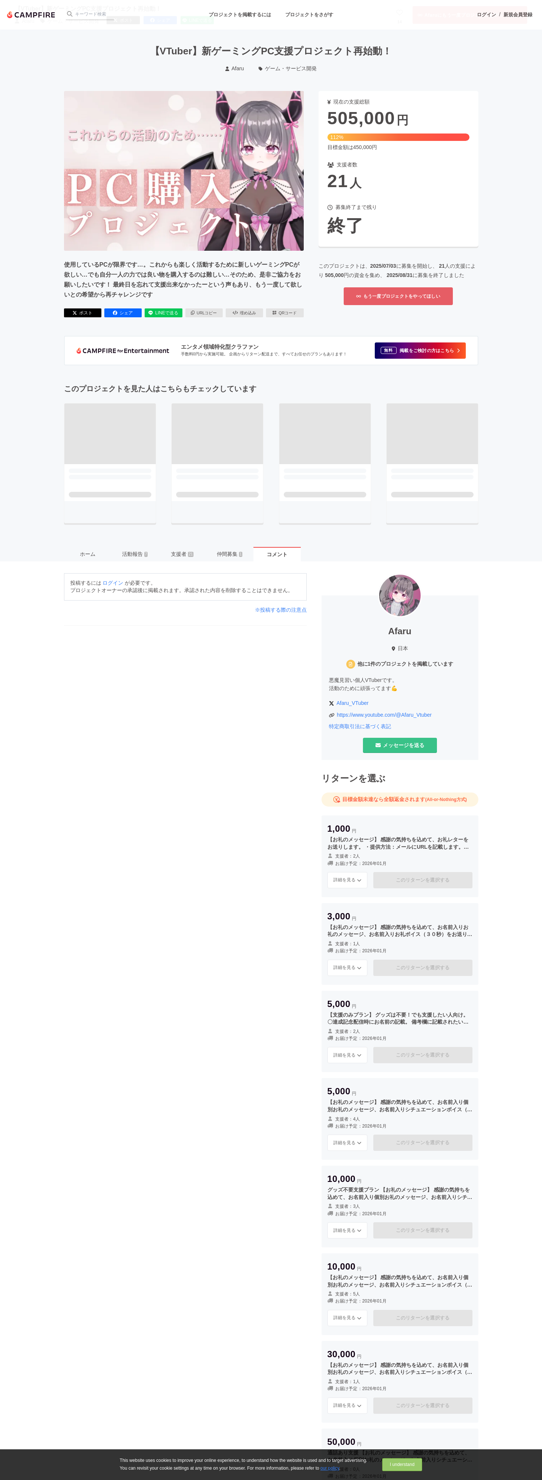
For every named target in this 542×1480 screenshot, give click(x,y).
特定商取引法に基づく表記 (360, 726)
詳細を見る (347, 879)
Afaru (234, 68)
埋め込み (244, 313)
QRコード (285, 313)
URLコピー (204, 313)
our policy (329, 1468)
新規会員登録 (518, 14)
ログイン (486, 14)
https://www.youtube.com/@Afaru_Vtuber (384, 715)
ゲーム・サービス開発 (288, 68)
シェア (123, 312)
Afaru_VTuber (353, 703)
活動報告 (135, 554)
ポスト (82, 312)
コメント (277, 554)
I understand (402, 1464)
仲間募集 (230, 554)
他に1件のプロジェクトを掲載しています (405, 664)
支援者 (182, 554)
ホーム (87, 554)
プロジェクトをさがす (309, 14)
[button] (420, 350)
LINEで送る (163, 312)
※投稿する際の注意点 (281, 610)
